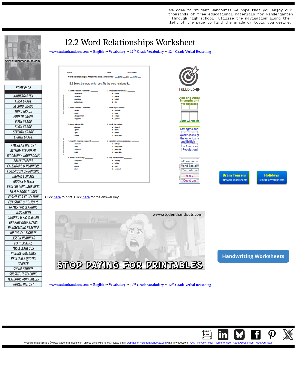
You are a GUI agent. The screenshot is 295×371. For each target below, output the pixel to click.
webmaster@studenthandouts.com (147, 342)
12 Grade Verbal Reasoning (189, 51)
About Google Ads (243, 342)
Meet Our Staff (264, 342)
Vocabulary (117, 51)
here (57, 197)
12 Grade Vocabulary (147, 51)
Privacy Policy (205, 342)
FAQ (192, 342)
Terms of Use (223, 342)
